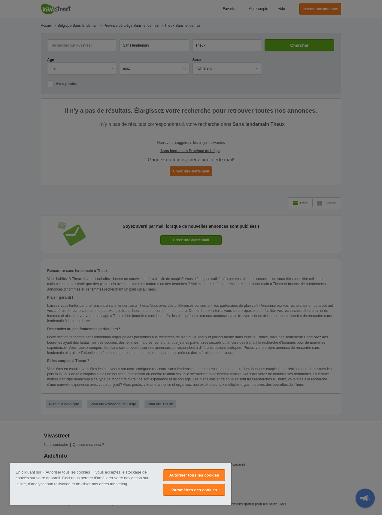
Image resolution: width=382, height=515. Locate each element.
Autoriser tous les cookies (194, 475)
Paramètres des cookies (194, 490)
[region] (120, 484)
